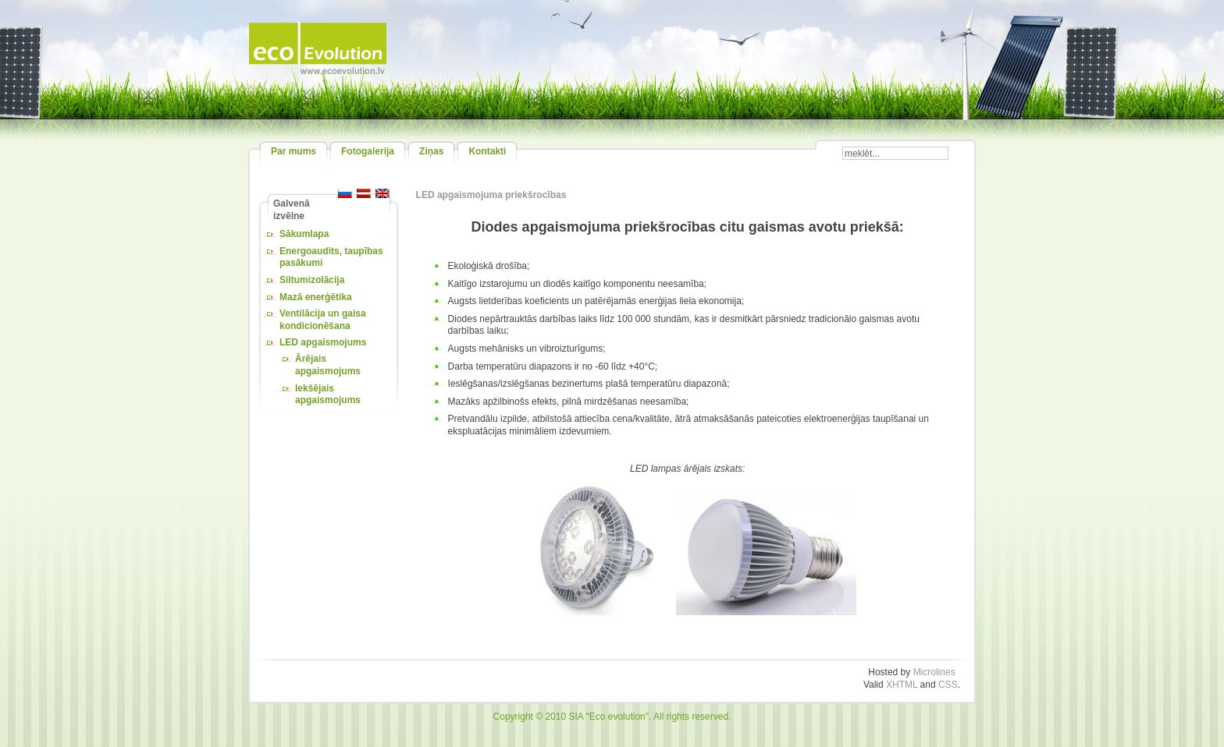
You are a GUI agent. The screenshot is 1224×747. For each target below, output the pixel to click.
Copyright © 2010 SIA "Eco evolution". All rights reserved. (612, 716)
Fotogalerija (367, 151)
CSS (948, 684)
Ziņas (431, 151)
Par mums (293, 151)
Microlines (934, 672)
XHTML (901, 684)
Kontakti (487, 151)
